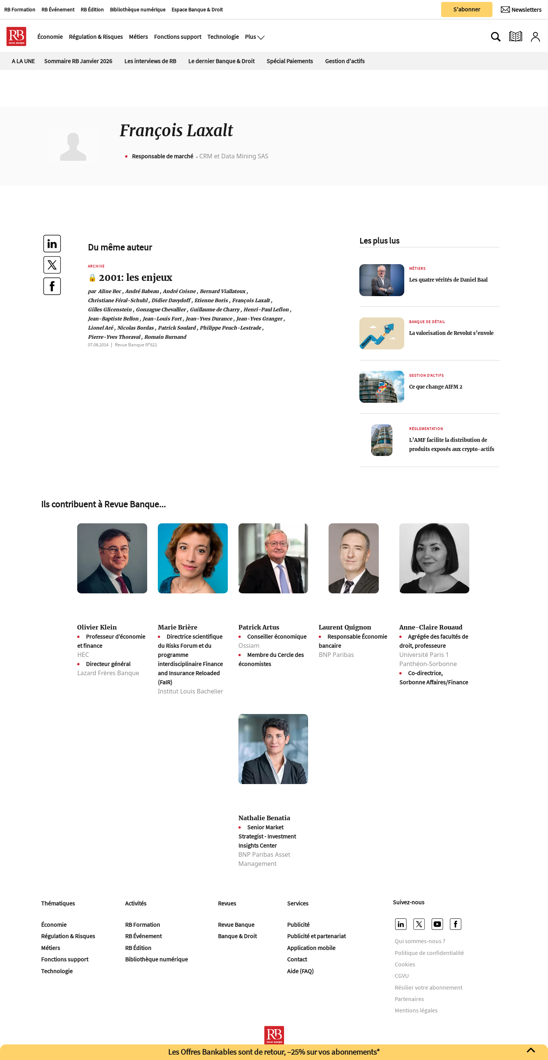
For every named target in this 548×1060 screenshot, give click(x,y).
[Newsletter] (521, 9)
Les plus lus (379, 240)
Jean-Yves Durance (210, 319)
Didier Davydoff (172, 300)
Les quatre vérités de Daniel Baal (448, 280)
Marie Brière (177, 627)
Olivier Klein (97, 627)
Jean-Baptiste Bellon (114, 319)
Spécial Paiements (290, 61)
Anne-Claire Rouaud (430, 627)
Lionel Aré (102, 328)
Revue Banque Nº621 (136, 344)
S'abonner (466, 9)
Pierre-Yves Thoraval (115, 337)
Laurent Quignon (345, 627)
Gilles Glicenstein (111, 309)
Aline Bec (106, 291)
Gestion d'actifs (345, 61)
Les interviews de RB (150, 61)
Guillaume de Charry (216, 309)
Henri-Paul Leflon (267, 309)
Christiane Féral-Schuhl (119, 300)
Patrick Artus (258, 627)
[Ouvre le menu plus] (260, 36)
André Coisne (180, 291)
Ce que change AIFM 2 (435, 387)
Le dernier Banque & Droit (221, 61)
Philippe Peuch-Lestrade (232, 328)
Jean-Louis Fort (163, 319)
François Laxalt (252, 300)
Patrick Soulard (178, 328)
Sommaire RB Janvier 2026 (78, 61)
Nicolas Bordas (136, 328)
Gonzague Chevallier (162, 309)
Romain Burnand (165, 337)
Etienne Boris (212, 300)
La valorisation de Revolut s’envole (451, 333)
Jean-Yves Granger (260, 319)
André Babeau (143, 291)
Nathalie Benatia (264, 818)
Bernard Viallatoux (224, 291)
